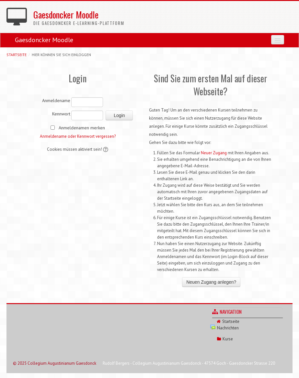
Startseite (16, 54)
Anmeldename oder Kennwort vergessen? (78, 136)
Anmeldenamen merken (82, 128)
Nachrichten (228, 328)
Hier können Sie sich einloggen (61, 54)
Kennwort (61, 114)
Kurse (228, 339)
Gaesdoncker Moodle (44, 40)
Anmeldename (56, 100)
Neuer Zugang (214, 153)
